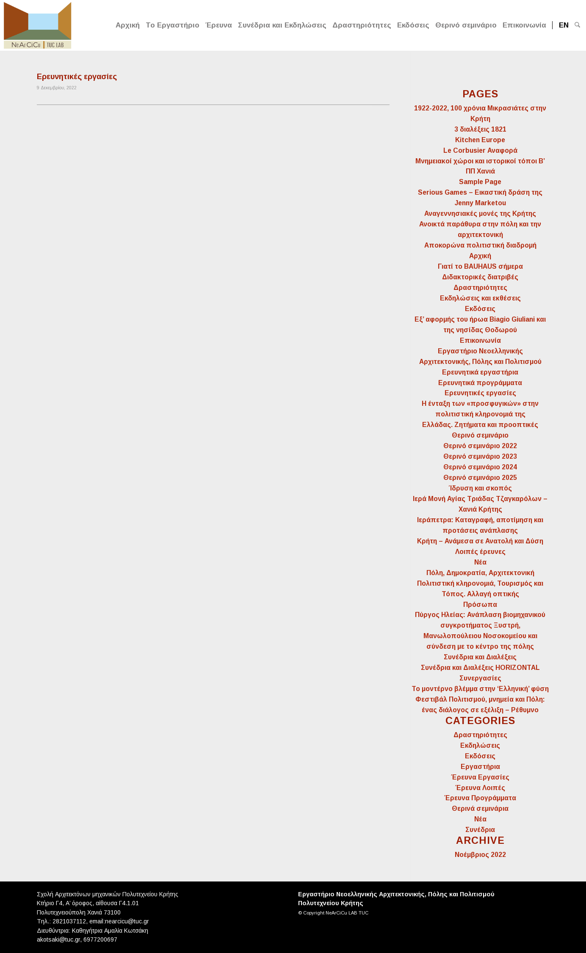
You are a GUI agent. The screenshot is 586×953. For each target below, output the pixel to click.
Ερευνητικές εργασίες (77, 76)
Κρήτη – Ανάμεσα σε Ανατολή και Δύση (480, 541)
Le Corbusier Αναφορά (480, 150)
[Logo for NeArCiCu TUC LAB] (37, 24)
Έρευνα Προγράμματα (480, 798)
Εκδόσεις (480, 308)
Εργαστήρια (480, 766)
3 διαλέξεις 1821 (480, 129)
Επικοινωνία (480, 340)
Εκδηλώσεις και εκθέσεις (480, 298)
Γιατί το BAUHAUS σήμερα (480, 266)
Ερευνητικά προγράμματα (480, 382)
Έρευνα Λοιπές (480, 787)
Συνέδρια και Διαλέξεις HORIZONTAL (480, 667)
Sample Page (480, 181)
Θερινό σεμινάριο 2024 (480, 467)
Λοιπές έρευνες (480, 551)
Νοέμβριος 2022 (480, 854)
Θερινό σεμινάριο (480, 435)
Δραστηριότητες (480, 287)
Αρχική (480, 255)
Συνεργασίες (480, 678)
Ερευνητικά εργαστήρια (480, 372)
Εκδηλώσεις (480, 745)
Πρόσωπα (480, 604)
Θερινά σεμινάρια (480, 808)
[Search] (577, 25)
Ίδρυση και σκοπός (480, 488)
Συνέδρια (480, 829)
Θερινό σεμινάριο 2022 (480, 445)
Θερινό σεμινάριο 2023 (480, 456)
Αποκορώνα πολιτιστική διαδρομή (480, 245)
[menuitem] (128, 25)
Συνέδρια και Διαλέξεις (480, 657)
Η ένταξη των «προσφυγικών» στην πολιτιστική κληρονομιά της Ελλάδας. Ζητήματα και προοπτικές (480, 414)
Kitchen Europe (480, 139)
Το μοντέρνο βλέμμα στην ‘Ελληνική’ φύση (480, 688)
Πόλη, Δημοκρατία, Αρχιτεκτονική (480, 572)
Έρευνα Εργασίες (480, 777)
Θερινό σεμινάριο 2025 (480, 477)
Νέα (480, 562)
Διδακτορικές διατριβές (480, 277)
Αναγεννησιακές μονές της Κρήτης (480, 213)
